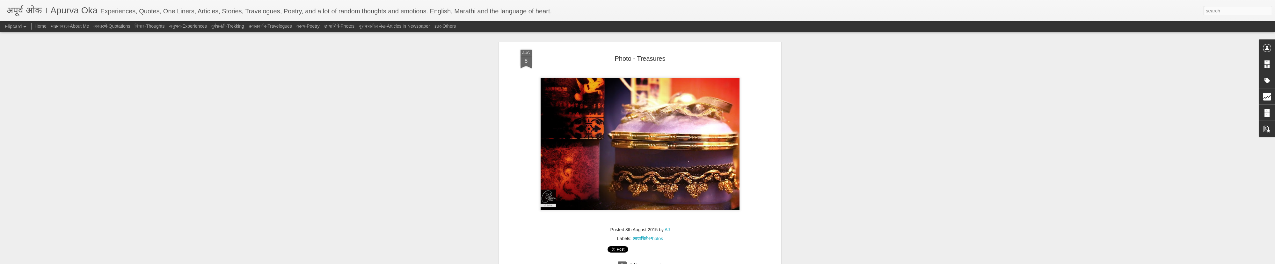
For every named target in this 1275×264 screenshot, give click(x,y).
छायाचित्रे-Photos (648, 74)
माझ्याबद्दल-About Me (70, 26)
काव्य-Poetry (308, 26)
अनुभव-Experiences (188, 26)
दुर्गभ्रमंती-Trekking (227, 26)
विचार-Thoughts (149, 26)
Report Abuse (676, 260)
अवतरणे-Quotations (111, 26)
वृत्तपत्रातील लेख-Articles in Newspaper (394, 26)
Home (40, 26)
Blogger (657, 260)
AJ (667, 65)
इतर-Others (445, 26)
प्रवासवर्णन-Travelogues (270, 26)
